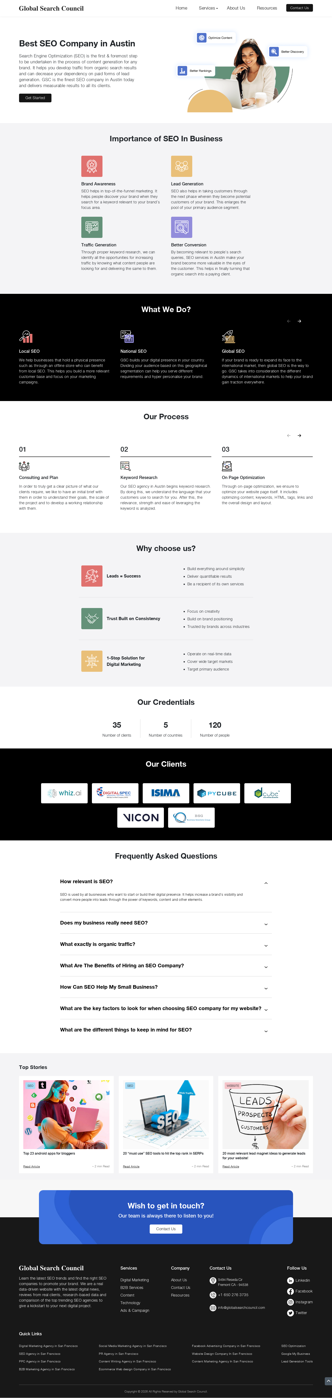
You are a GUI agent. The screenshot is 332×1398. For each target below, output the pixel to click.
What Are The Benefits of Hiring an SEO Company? (122, 965)
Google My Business (295, 1353)
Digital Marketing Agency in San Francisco (48, 1346)
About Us (236, 8)
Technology (130, 1303)
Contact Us (299, 8)
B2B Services (132, 1287)
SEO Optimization (293, 1346)
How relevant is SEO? (86, 881)
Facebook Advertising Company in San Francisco (226, 1346)
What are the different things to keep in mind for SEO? (126, 1030)
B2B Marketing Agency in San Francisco (47, 1369)
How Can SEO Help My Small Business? (109, 987)
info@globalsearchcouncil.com (241, 1308)
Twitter (301, 1313)
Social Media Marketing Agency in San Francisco (133, 1346)
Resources (267, 8)
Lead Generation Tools (297, 1361)
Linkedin (303, 1280)
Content (127, 1295)
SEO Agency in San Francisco (40, 1353)
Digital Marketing (134, 1280)
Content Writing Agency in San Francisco (127, 1361)
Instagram (304, 1302)
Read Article (31, 1166)
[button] (299, 319)
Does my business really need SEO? (104, 923)
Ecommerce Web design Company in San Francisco (135, 1369)
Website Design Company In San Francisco (222, 1353)
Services (207, 8)
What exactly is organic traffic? (97, 944)
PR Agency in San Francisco (118, 1353)
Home (181, 8)
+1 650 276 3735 (233, 1294)
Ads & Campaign (134, 1310)
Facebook (304, 1291)
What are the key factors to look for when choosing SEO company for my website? (160, 1008)
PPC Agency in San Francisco (40, 1361)
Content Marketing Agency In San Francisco (222, 1361)
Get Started (35, 98)
